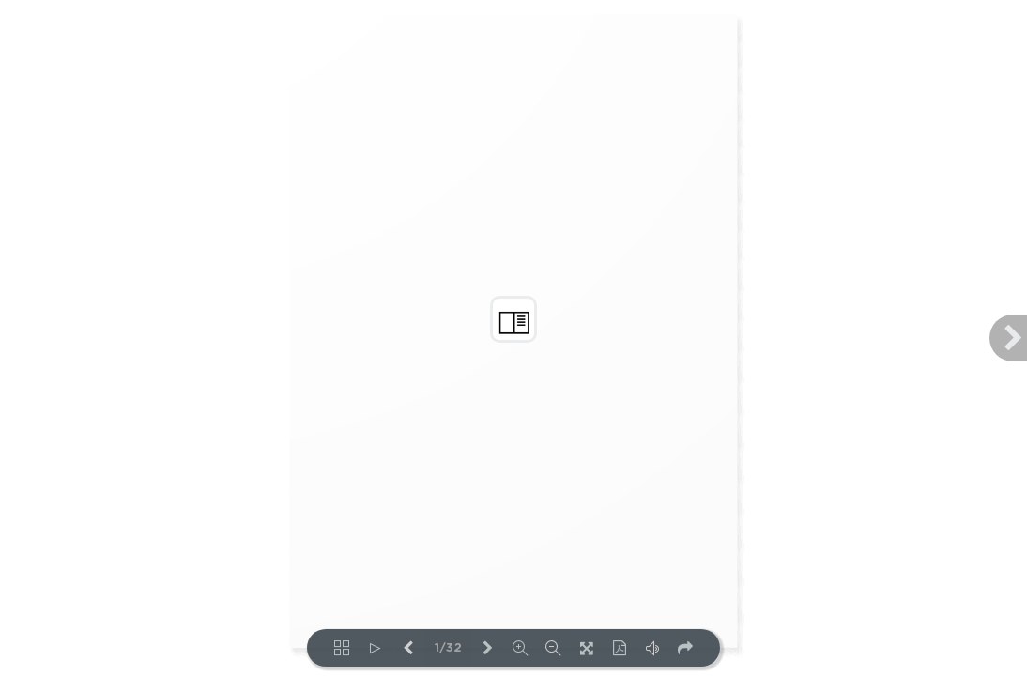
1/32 (448, 648)
